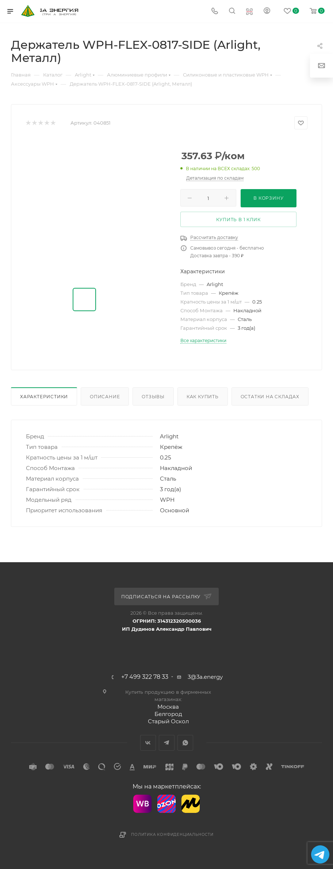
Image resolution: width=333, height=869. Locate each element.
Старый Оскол (168, 721)
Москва (168, 706)
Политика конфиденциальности (172, 834)
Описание (105, 396)
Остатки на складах (270, 396)
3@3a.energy (205, 676)
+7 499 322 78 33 (144, 677)
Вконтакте (148, 743)
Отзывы (153, 396)
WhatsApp (185, 743)
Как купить (203, 396)
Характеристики (44, 396)
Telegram (167, 743)
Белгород (168, 714)
